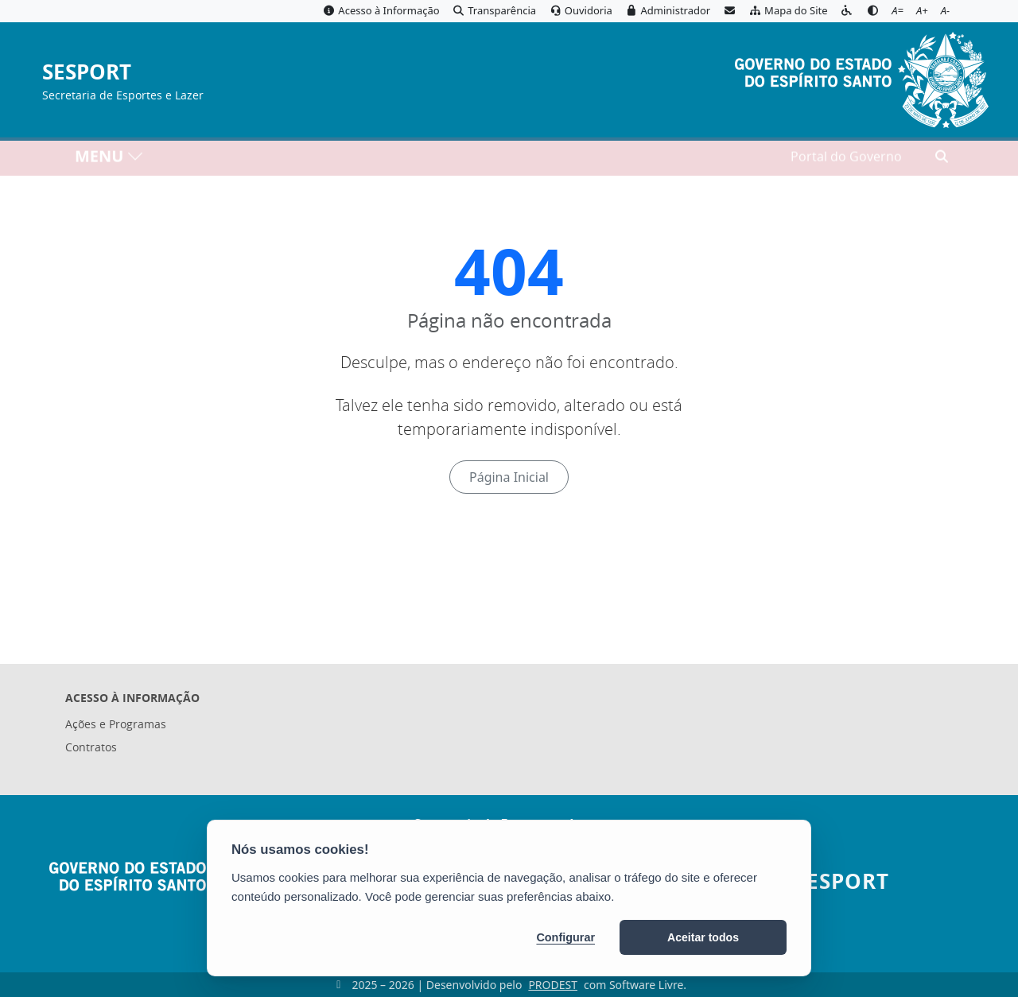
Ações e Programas (115, 723)
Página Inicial (509, 477)
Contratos (91, 747)
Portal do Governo (846, 160)
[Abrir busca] (942, 160)
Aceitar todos (703, 937)
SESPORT (86, 72)
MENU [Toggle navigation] (109, 159)
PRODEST (552, 984)
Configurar (565, 937)
